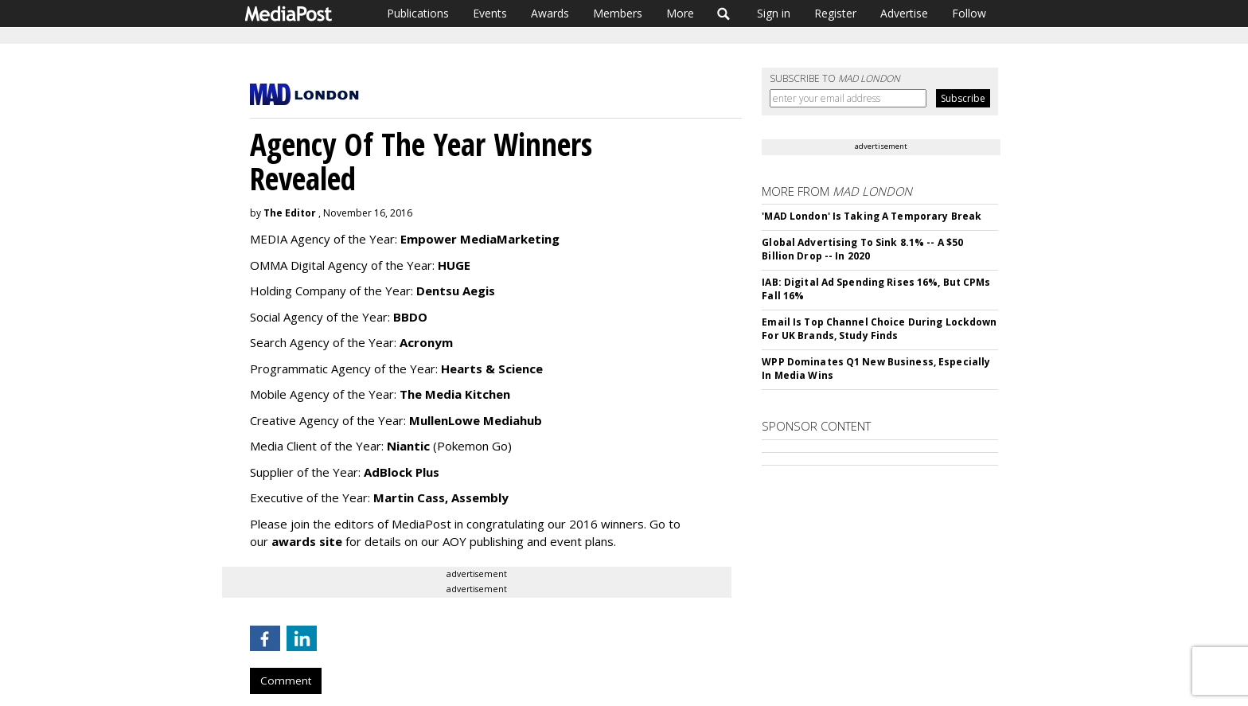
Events (490, 13)
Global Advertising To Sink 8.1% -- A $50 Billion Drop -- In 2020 (862, 249)
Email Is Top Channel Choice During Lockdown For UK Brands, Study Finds (879, 328)
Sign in (773, 13)
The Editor (289, 213)
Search (724, 13)
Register (835, 13)
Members (617, 13)
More (680, 13)
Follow (969, 13)
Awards (550, 13)
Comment (285, 680)
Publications (418, 13)
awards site (308, 541)
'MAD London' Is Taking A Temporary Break (871, 216)
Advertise (904, 13)
